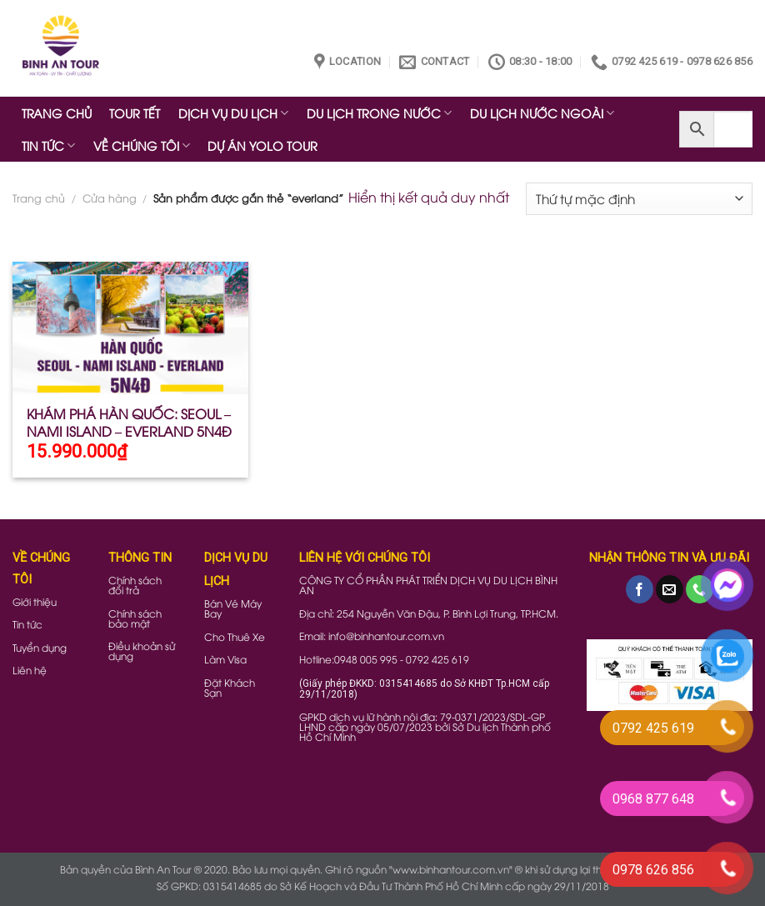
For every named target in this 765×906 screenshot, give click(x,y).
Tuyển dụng (39, 647)
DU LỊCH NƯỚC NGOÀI (542, 113)
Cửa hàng (109, 197)
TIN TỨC (48, 145)
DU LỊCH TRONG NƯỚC (379, 113)
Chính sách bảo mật (135, 618)
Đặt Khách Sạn (229, 687)
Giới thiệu (34, 601)
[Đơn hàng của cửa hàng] (639, 199)
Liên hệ (29, 670)
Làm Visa (225, 659)
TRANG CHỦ (57, 113)
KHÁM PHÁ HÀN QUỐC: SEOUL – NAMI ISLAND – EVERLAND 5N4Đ (129, 422)
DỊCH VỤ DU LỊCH (233, 113)
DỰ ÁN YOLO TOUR (263, 145)
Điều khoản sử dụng (141, 650)
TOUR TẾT (134, 113)
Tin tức (27, 624)
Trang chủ (38, 197)
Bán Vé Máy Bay (233, 608)
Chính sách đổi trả (135, 585)
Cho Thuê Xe (234, 636)
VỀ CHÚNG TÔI (141, 145)
